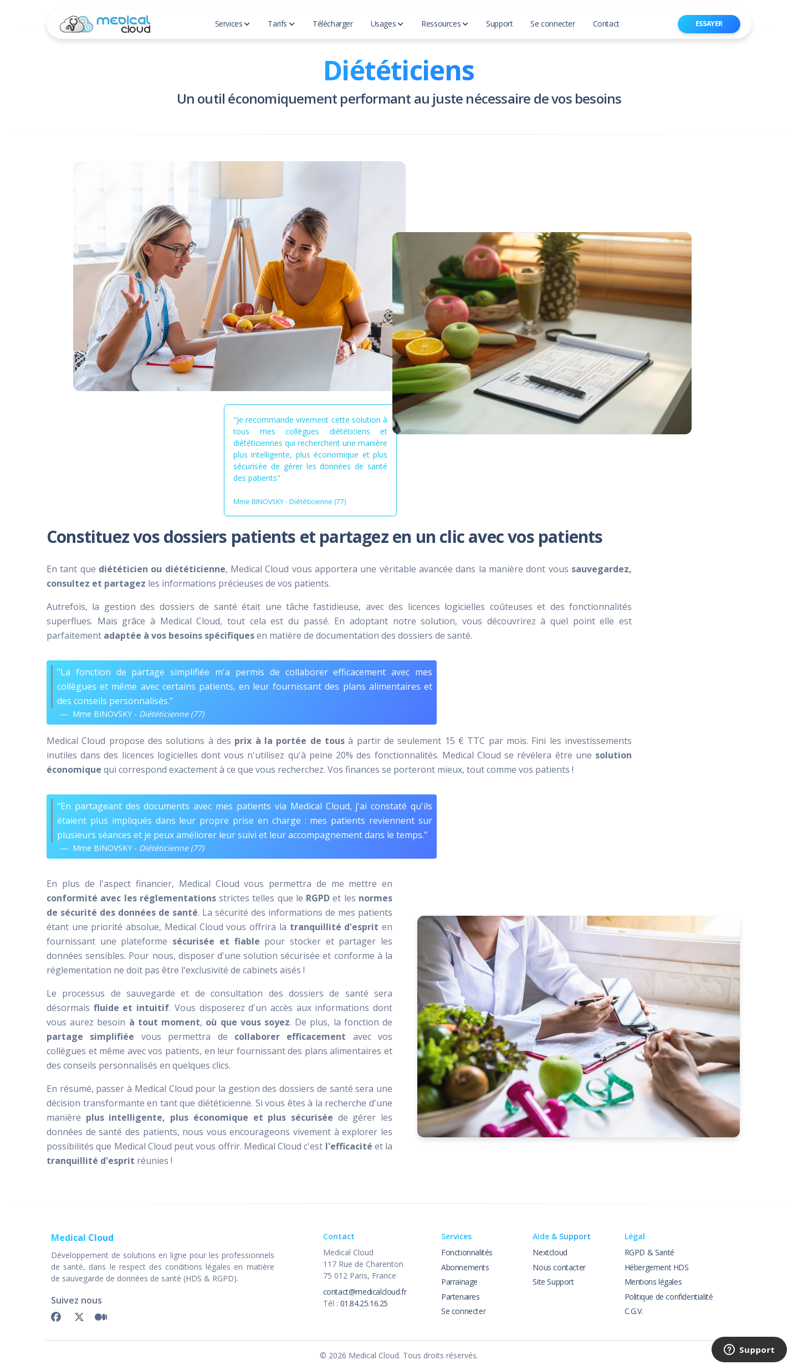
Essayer (709, 23)
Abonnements (465, 1267)
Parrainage (459, 1281)
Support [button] (499, 23)
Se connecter (463, 1311)
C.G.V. (634, 1311)
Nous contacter (559, 1267)
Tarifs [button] (281, 23)
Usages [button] (387, 23)
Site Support (553, 1281)
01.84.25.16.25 (364, 1303)
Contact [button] (606, 23)
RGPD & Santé (649, 1252)
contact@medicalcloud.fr (365, 1291)
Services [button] (232, 23)
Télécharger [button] (333, 23)
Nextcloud (550, 1252)
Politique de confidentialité (669, 1296)
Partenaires (460, 1296)
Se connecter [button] (552, 23)
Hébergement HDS (657, 1267)
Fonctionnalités (467, 1252)
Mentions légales (653, 1281)
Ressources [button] (444, 23)
